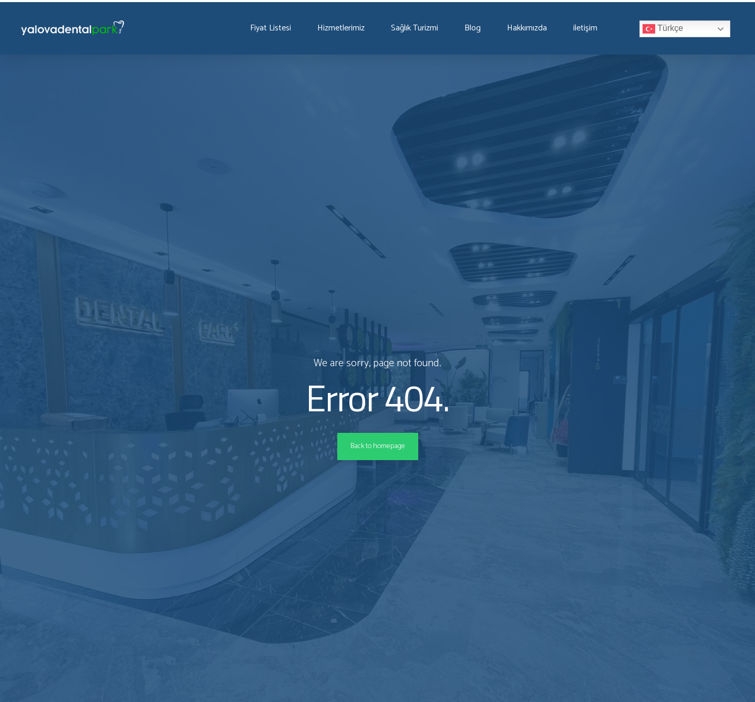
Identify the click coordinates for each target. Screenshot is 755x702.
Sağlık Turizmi (424, 28)
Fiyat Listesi (272, 28)
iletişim (603, 28)
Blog (485, 28)
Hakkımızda (542, 28)
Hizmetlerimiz (346, 28)
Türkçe (681, 29)
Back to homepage (377, 446)
